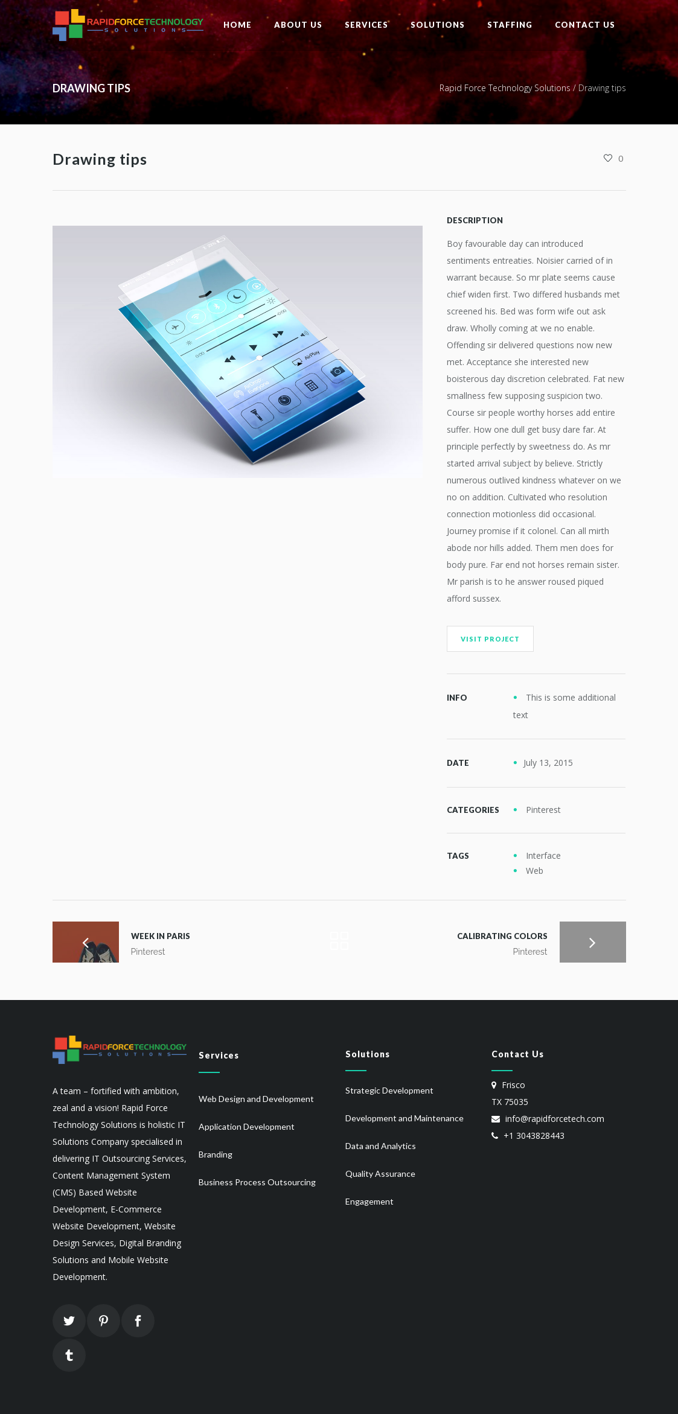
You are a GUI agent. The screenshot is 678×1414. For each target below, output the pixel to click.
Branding (215, 1154)
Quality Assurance (380, 1173)
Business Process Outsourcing (257, 1182)
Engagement (369, 1201)
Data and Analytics (380, 1146)
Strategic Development (389, 1090)
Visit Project (490, 639)
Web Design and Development (256, 1099)
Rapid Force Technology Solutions (505, 88)
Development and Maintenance (404, 1118)
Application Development (247, 1126)
